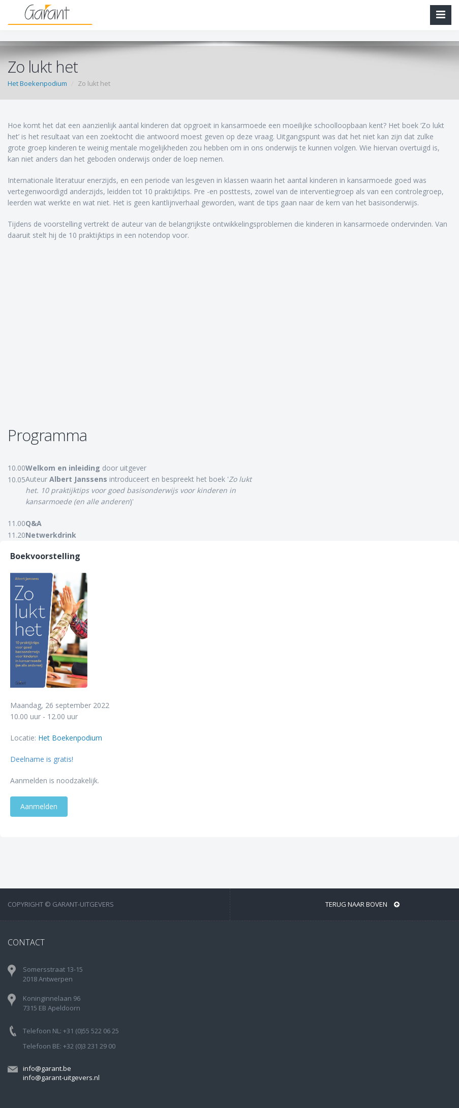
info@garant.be (47, 1068)
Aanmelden (38, 806)
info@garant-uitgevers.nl (61, 1077)
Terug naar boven (362, 904)
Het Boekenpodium (37, 83)
